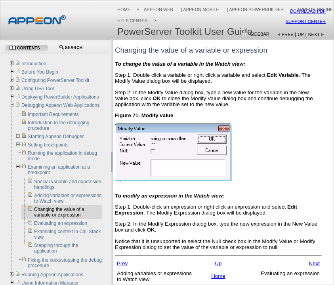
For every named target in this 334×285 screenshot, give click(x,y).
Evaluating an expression (60, 223)
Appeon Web (158, 9)
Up (301, 34)
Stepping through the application (56, 248)
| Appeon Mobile (199, 9)
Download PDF (308, 11)
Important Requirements (53, 114)
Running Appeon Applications (52, 274)
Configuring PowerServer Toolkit (55, 80)
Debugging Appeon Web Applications (60, 105)
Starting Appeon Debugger (56, 136)
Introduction (33, 63)
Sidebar (259, 34)
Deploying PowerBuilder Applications (60, 97)
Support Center (306, 21)
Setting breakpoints (48, 145)
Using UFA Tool (37, 88)
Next (314, 34)
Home (123, 9)
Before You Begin (39, 72)
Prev (288, 34)
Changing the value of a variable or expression (59, 212)
